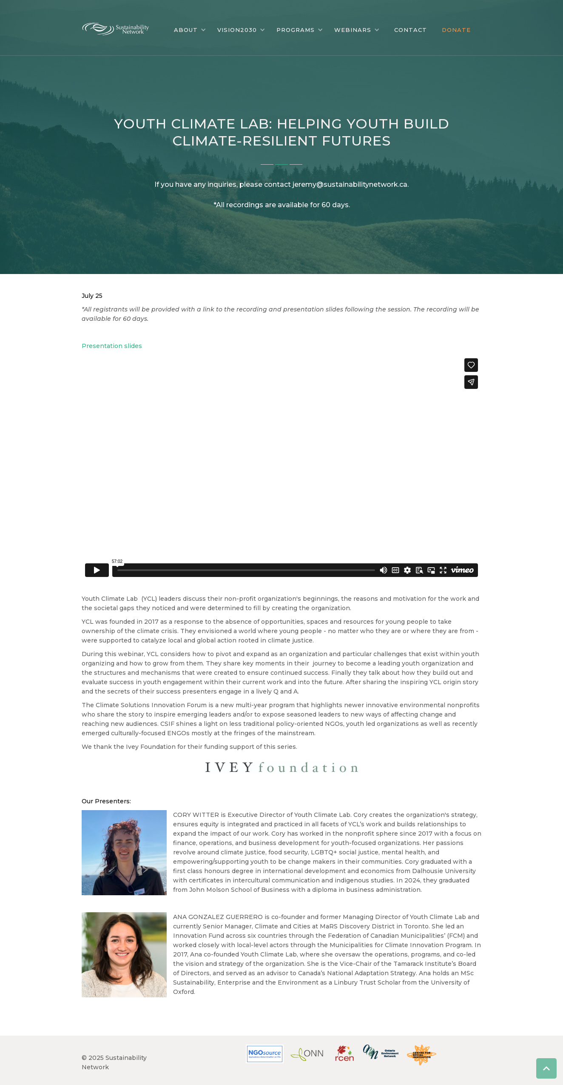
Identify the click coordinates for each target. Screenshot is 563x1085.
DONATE (456, 29)
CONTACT (410, 29)
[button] (190, 29)
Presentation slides (112, 346)
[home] (122, 27)
